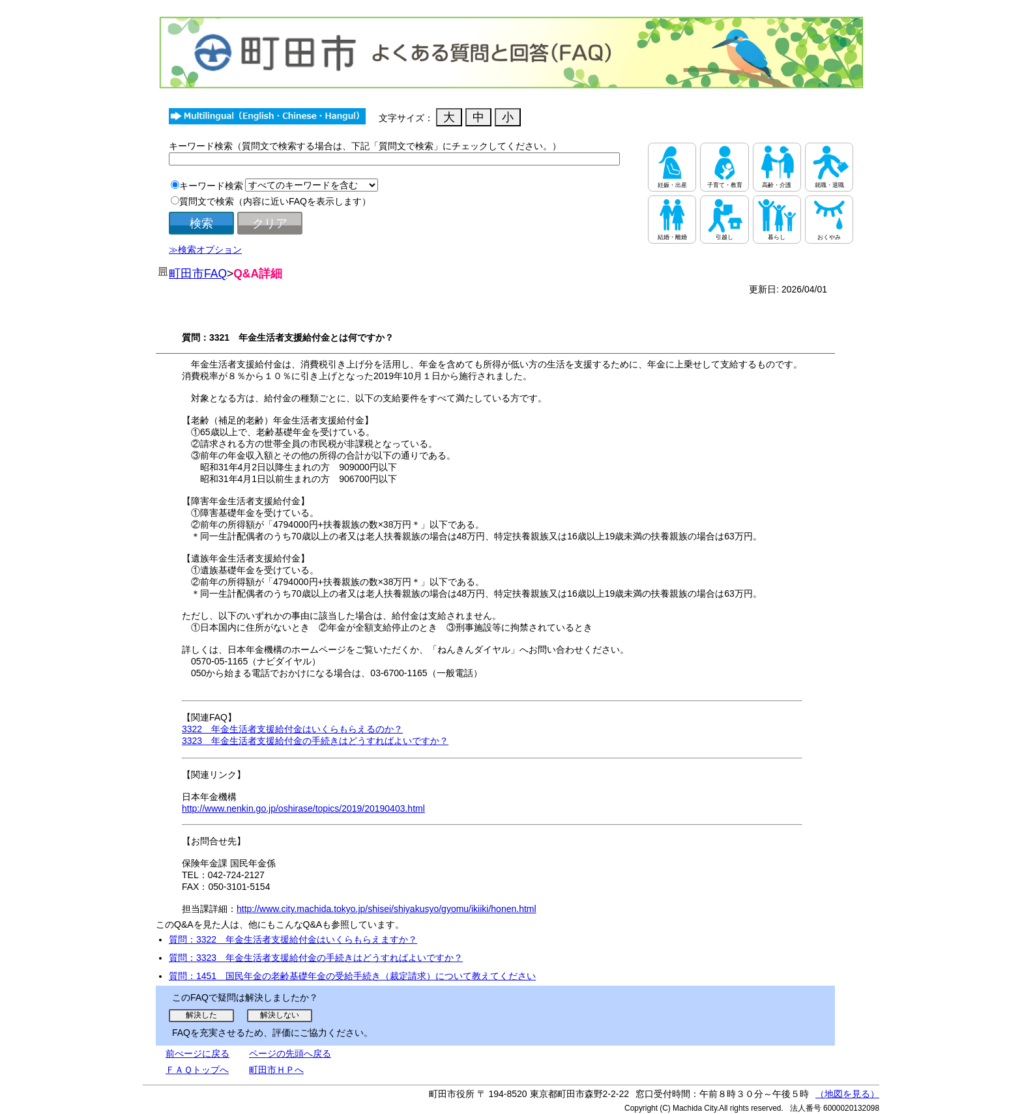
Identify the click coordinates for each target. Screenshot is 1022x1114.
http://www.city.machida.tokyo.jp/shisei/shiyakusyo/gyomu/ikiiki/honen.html (386, 909)
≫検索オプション (205, 249)
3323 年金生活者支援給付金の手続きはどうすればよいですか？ (315, 741)
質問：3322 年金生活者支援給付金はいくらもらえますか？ (293, 939)
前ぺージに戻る (197, 1053)
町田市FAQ (198, 273)
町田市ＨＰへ (276, 1069)
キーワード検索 (211, 185)
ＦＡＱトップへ (197, 1069)
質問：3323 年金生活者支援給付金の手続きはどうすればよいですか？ (316, 957)
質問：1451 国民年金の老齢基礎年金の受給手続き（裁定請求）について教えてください (352, 976)
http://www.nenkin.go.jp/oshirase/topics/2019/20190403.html (303, 808)
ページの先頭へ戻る (290, 1053)
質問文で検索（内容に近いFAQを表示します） (275, 201)
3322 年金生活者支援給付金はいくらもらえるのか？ (292, 729)
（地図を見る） (847, 1094)
